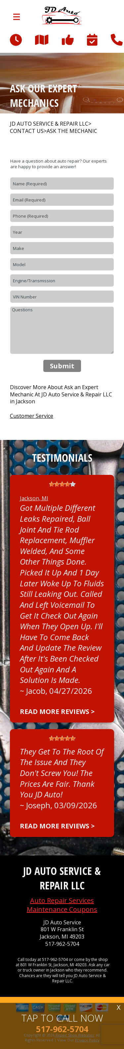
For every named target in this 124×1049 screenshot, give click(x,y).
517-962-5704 (62, 944)
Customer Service (31, 415)
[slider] (62, 484)
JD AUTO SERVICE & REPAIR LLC (49, 123)
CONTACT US (27, 131)
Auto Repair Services (62, 900)
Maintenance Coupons (62, 909)
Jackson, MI (34, 498)
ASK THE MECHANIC (72, 131)
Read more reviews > (57, 711)
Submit (62, 365)
